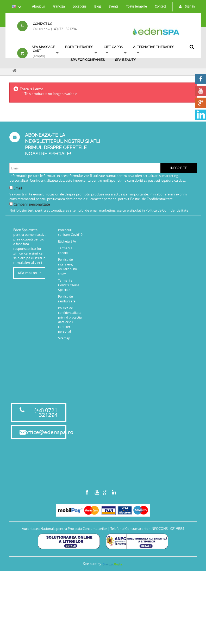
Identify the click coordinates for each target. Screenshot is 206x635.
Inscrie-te (178, 168)
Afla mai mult (29, 272)
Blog (97, 6)
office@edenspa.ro (49, 495)
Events (113, 6)
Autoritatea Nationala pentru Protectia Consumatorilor (64, 592)
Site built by (103, 627)
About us (38, 6)
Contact (160, 6)
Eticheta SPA (67, 241)
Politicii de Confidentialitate (151, 198)
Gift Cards (113, 47)
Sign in (186, 6)
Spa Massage (43, 47)
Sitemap (64, 338)
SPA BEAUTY (125, 60)
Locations (79, 6)
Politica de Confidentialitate (167, 210)
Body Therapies (79, 47)
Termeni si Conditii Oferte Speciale (68, 285)
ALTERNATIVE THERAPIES (153, 47)
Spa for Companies (88, 60)
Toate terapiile (136, 6)
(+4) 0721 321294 (46, 476)
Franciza (59, 6)
